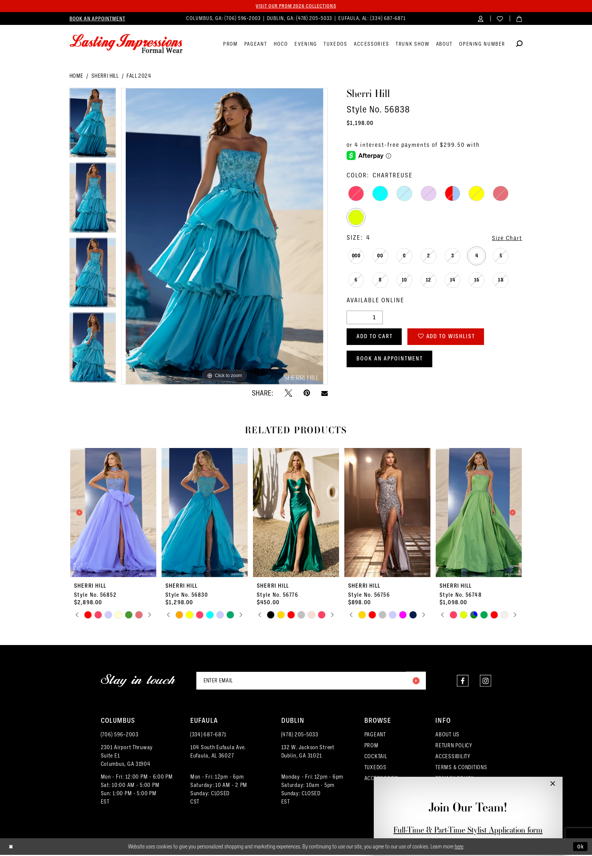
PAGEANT (375, 736)
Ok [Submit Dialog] (580, 847)
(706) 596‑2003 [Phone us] (243, 19)
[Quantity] (365, 318)
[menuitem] (97, 18)
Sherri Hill (105, 76)
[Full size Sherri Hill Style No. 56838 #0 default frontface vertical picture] (224, 237)
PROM (371, 747)
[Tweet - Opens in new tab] (288, 393)
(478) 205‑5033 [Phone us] (315, 19)
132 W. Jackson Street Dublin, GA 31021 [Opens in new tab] (308, 752)
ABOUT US (447, 736)
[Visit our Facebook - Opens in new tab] (462, 681)
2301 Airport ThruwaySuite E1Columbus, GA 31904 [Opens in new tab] (127, 756)
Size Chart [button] (506, 238)
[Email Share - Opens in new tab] (324, 393)
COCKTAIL (375, 757)
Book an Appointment (392, 361)
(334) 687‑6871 (208, 736)
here (459, 848)
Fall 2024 (138, 76)
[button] (480, 18)
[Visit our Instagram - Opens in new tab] (485, 681)
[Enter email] (311, 681)
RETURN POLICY (453, 747)
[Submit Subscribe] (415, 681)
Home (76, 76)
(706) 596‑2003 (120, 736)
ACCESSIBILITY (452, 757)
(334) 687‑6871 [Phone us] (388, 19)
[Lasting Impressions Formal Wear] (126, 44)
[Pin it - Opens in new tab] (307, 393)
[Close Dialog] (11, 847)
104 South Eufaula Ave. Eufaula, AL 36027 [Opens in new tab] (218, 752)
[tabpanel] (92, 125)
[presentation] (113, 512)
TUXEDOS (375, 768)
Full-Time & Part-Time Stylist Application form (468, 829)
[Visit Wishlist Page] (500, 18)
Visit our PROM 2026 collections (296, 6)
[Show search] (519, 45)
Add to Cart (376, 337)
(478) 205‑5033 (299, 736)
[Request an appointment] (97, 18)
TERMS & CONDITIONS (461, 768)
